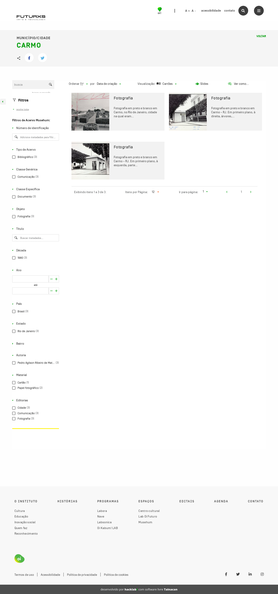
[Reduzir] (56, 279)
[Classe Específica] (34, 189)
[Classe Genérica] (34, 169)
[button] (227, 192)
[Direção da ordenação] (84, 84)
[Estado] (34, 323)
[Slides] (202, 84)
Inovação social (25, 522)
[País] (34, 304)
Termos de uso (24, 574)
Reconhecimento (26, 533)
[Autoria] (34, 355)
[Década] (34, 250)
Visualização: (147, 83)
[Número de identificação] (34, 128)
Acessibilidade (50, 574)
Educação (21, 516)
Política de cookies (116, 574)
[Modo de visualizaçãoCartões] (166, 84)
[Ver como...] (238, 84)
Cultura (19, 511)
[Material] (34, 375)
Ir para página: (188, 192)
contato (229, 10)
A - (194, 10)
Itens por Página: (136, 192)
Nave (100, 516)
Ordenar (74, 83)
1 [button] (241, 192)
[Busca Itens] (33, 84)
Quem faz (20, 528)
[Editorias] (34, 400)
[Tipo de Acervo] (34, 149)
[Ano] (34, 270)
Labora (102, 511)
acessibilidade (211, 10)
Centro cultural (149, 511)
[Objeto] (34, 209)
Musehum (145, 522)
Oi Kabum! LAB (107, 528)
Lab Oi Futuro (147, 516)
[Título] (34, 229)
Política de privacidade (82, 574)
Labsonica (104, 522)
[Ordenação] (109, 84)
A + (187, 10)
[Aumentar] (51, 279)
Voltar (261, 36)
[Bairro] (34, 343)
